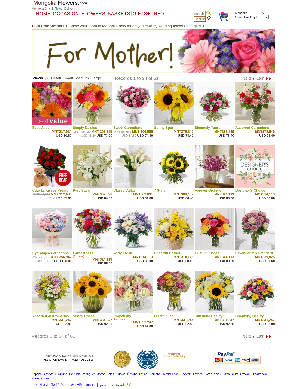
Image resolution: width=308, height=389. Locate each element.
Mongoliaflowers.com (80, 355)
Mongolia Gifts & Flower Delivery (53, 8)
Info (158, 13)
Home (43, 13)
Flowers (93, 13)
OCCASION (66, 13)
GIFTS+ (141, 13)
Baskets (119, 13)
